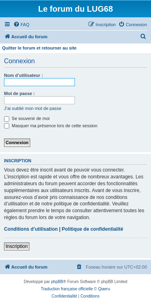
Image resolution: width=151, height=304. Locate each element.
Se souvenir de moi (27, 118)
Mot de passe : (19, 93)
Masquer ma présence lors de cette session (50, 125)
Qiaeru (104, 289)
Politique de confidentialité (92, 229)
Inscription (17, 246)
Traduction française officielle (67, 289)
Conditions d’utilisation (31, 229)
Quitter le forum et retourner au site (39, 47)
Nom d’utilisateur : (23, 75)
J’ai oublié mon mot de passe (32, 108)
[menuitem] (21, 24)
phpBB (57, 281)
